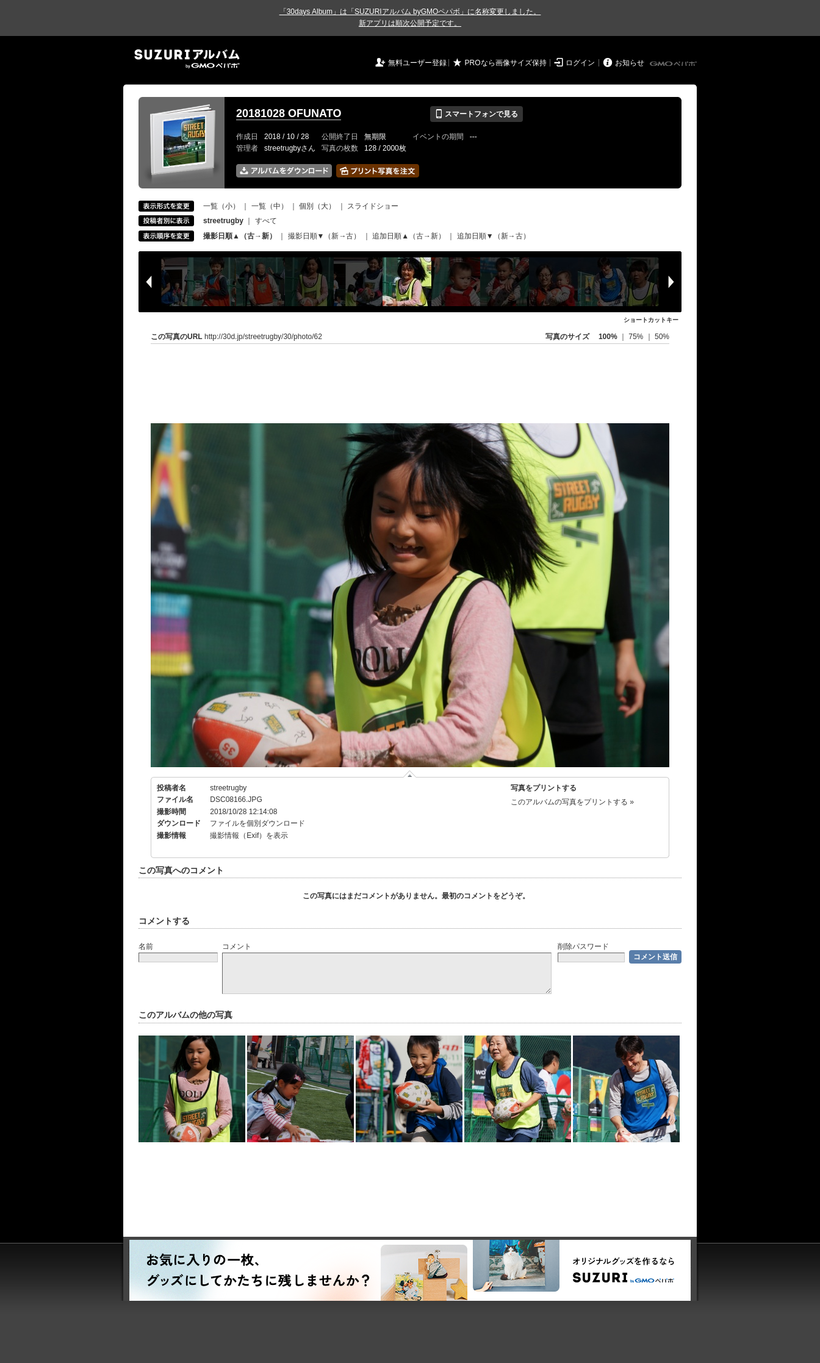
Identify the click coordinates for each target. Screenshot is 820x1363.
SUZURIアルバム (187, 59)
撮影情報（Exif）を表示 (249, 835)
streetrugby (228, 788)
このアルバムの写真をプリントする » (572, 802)
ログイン (580, 63)
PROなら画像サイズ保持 (506, 63)
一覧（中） (269, 206)
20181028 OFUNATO (288, 113)
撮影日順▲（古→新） (239, 236)
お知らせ (629, 63)
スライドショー (372, 206)
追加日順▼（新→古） (493, 236)
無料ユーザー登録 (417, 63)
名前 (145, 946)
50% (662, 336)
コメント (236, 946)
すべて (266, 220)
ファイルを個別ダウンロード (257, 823)
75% (636, 336)
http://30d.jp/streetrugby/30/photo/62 (263, 336)
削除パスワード (583, 946)
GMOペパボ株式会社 (674, 64)
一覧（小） (221, 206)
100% (608, 336)
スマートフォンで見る (476, 114)
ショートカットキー (651, 320)
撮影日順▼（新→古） (324, 236)
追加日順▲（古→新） (408, 236)
